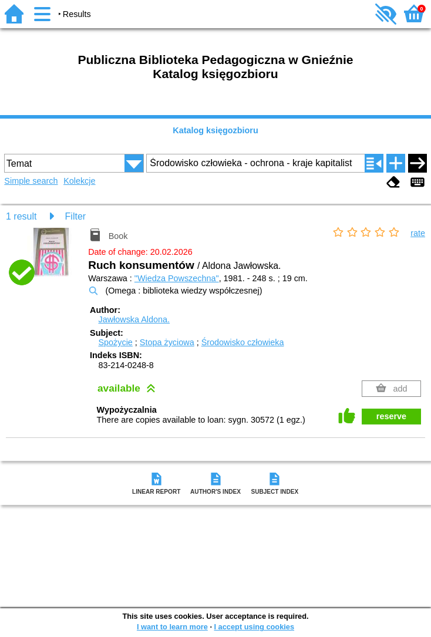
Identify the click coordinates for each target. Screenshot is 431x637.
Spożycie (115, 342)
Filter (75, 216)
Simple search (31, 181)
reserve (391, 416)
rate (417, 233)
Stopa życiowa (167, 342)
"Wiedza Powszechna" (176, 278)
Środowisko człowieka (242, 342)
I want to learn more (172, 626)
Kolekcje (79, 181)
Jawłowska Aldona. (134, 319)
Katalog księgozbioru (215, 130)
